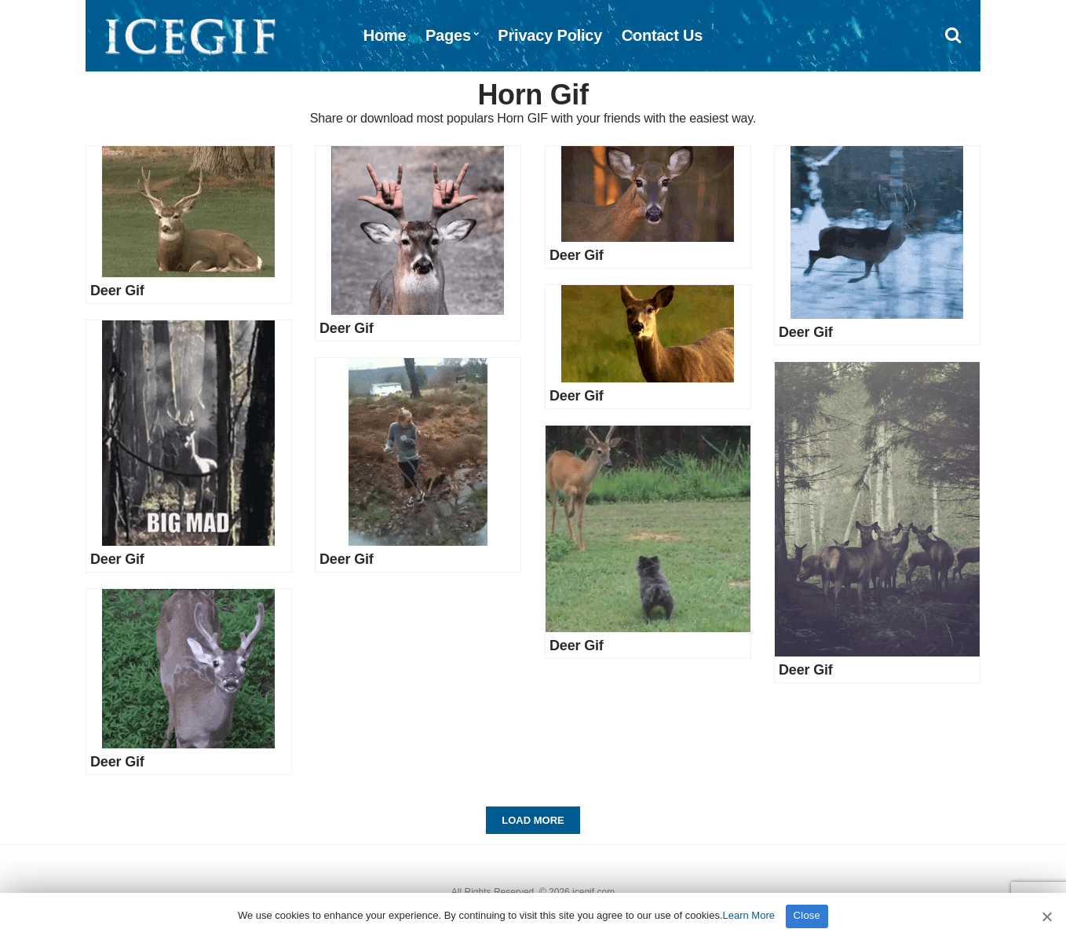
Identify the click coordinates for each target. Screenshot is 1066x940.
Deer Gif (117, 290)
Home (385, 35)
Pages (448, 35)
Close (807, 915)
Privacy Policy (550, 35)
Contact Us (662, 35)
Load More (533, 820)
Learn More (749, 915)
